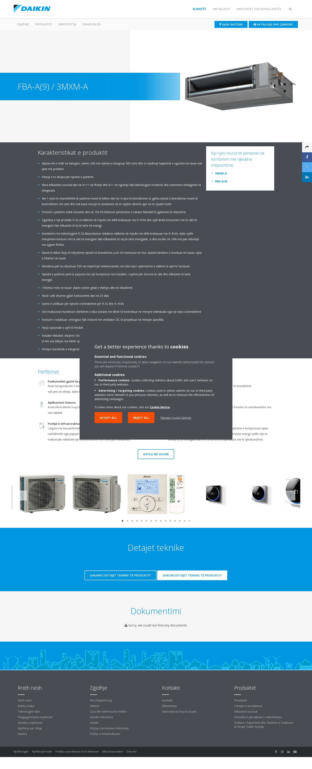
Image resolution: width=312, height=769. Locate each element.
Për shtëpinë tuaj (101, 700)
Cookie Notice (160, 407)
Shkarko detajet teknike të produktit (120, 575)
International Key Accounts (179, 711)
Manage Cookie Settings (176, 418)
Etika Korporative (112, 751)
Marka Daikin (26, 706)
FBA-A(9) (221, 181)
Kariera (22, 734)
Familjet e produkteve (248, 706)
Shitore (94, 706)
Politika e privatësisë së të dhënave (77, 751)
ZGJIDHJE (23, 24)
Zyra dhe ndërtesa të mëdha (108, 711)
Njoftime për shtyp (30, 728)
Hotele (94, 723)
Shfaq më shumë (156, 454)
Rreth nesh (25, 700)
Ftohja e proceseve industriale (109, 728)
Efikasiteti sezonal (245, 711)
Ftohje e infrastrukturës (105, 734)
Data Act (131, 751)
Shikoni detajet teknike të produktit (192, 575)
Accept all (108, 418)
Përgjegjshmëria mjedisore (35, 717)
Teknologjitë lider (29, 711)
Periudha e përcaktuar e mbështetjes (258, 717)
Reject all (141, 418)
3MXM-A (221, 173)
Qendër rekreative (101, 717)
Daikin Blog (92, 24)
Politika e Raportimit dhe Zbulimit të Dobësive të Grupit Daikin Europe (263, 725)
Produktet (43, 24)
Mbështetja (67, 24)
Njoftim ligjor (21, 751)
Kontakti (167, 700)
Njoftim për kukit (42, 751)
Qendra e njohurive (30, 723)
